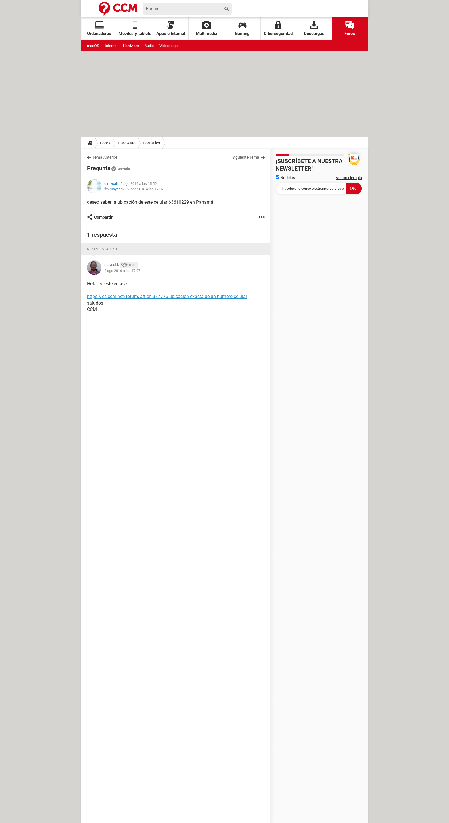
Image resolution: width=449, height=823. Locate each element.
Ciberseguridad (278, 28)
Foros (349, 28)
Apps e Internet (170, 28)
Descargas (314, 28)
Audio (149, 46)
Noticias (285, 177)
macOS (93, 46)
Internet (111, 46)
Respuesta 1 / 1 (102, 249)
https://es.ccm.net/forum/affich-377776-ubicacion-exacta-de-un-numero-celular (167, 296)
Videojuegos (169, 46)
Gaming (242, 28)
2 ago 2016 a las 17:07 (145, 189)
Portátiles (151, 143)
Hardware (131, 46)
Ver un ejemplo (349, 177)
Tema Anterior (104, 157)
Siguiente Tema (245, 157)
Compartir (103, 217)
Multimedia (206, 28)
